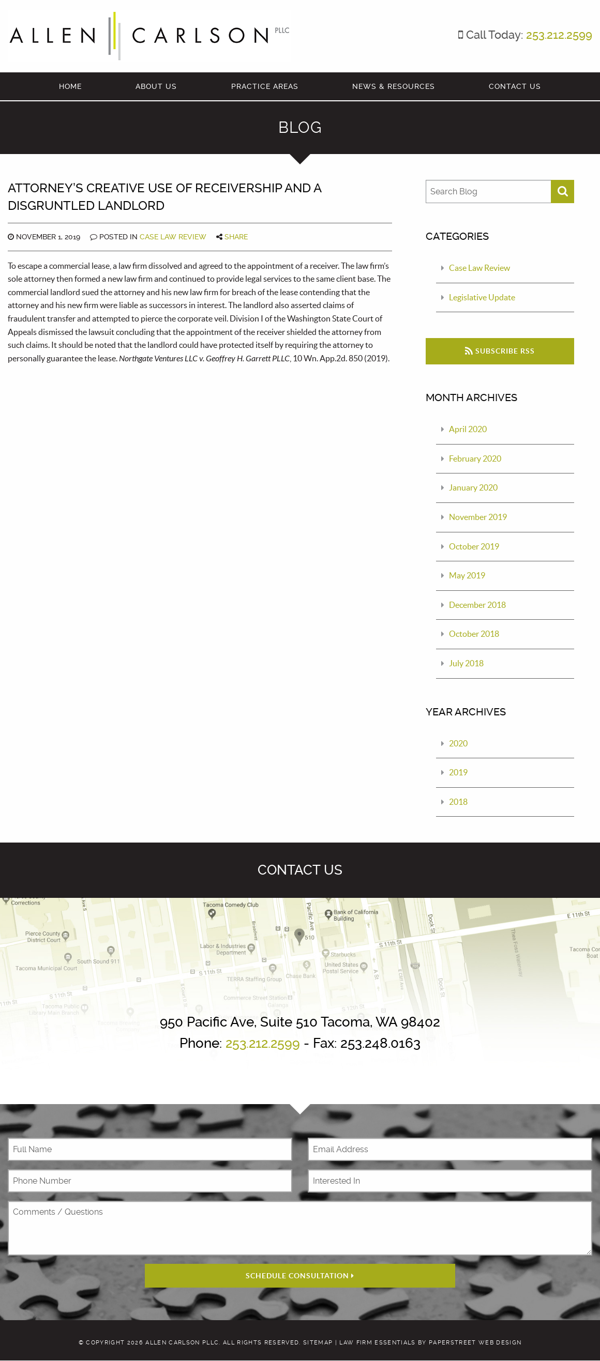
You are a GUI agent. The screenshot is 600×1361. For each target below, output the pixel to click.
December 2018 (477, 604)
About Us (156, 86)
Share (236, 237)
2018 (458, 801)
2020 (458, 743)
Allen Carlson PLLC (182, 1342)
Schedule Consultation (300, 1276)
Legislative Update (482, 297)
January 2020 (473, 487)
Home (70, 86)
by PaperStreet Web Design (469, 1342)
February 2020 (475, 458)
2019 (458, 772)
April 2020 (468, 429)
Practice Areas (264, 86)
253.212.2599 (559, 34)
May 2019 (467, 575)
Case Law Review (173, 237)
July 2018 (466, 663)
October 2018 (474, 633)
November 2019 (478, 517)
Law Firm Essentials (377, 1342)
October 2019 (474, 546)
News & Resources (393, 86)
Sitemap (318, 1342)
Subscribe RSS (500, 351)
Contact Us (515, 86)
